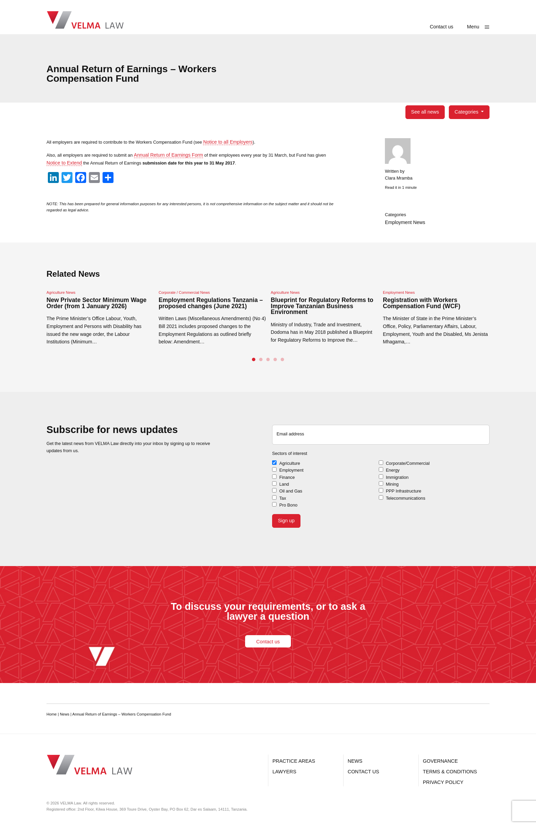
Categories (467, 112)
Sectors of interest (291, 456)
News (355, 761)
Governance (440, 761)
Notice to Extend (77, 163)
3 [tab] (268, 361)
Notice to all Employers (245, 142)
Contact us (441, 26)
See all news (425, 112)
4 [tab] (275, 361)
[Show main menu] (478, 27)
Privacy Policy (443, 782)
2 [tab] (261, 361)
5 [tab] (282, 361)
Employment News (405, 223)
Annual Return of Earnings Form (178, 155)
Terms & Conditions (450, 771)
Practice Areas (293, 761)
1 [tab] (253, 361)
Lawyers (284, 771)
